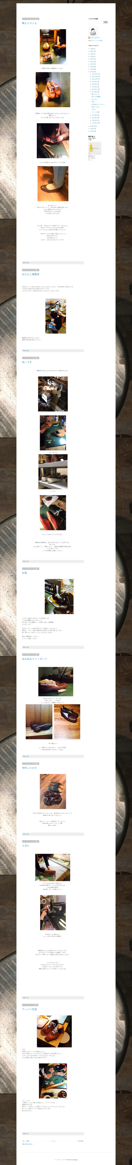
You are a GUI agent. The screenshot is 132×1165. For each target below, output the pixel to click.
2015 (92, 128)
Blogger (76, 1160)
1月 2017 (95, 123)
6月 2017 (95, 89)
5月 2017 (95, 92)
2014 (92, 131)
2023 (92, 56)
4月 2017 (95, 115)
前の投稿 (80, 1141)
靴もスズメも (29, 23)
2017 (92, 71)
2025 (92, 51)
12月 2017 (95, 74)
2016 (92, 126)
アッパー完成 (29, 1009)
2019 (92, 66)
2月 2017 (95, 120)
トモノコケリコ (95, 37)
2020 (92, 64)
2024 (92, 54)
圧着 (24, 573)
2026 (92, 49)
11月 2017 (95, 76)
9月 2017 (95, 81)
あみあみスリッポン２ (34, 658)
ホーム (54, 1141)
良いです (27, 362)
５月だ (25, 845)
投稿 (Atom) (28, 1144)
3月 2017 (95, 118)
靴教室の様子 (23, 7)
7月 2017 (95, 87)
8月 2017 (95, 84)
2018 (92, 69)
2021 (92, 61)
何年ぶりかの (29, 767)
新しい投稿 (26, 1141)
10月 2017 (95, 79)
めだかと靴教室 (30, 274)
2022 (92, 59)
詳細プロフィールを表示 (95, 40)
